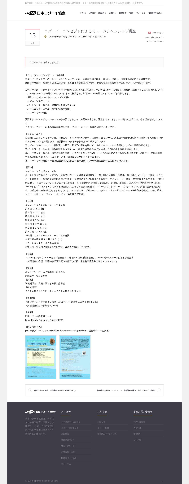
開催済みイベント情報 (107, 433)
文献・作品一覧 (68, 446)
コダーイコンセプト (70, 427)
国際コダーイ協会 (69, 458)
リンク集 (137, 439)
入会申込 (137, 427)
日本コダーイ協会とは (70, 421)
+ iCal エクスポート (155, 41)
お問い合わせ (139, 421)
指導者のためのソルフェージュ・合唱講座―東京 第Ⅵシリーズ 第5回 (126, 390)
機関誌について (68, 439)
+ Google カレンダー (155, 37)
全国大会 (65, 433)
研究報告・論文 (68, 452)
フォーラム (66, 464)
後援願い (137, 433)
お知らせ (101, 421)
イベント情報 (103, 427)
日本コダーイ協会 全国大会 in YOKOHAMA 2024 (55, 390)
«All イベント (158, 32)
